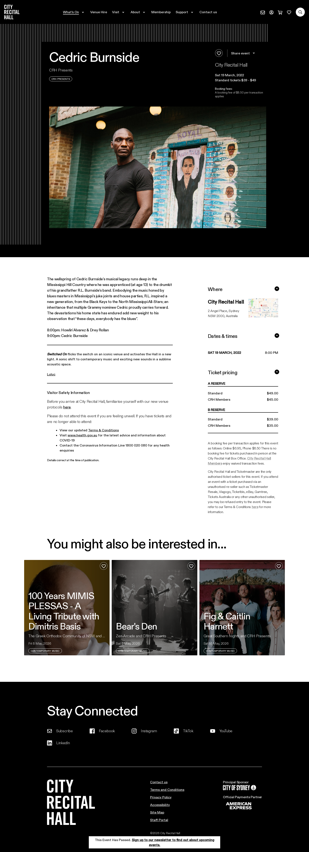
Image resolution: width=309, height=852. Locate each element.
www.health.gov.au (82, 435)
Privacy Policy (161, 797)
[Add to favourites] (219, 53)
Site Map (157, 812)
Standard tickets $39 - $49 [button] (235, 80)
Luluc (51, 374)
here (67, 407)
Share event (243, 53)
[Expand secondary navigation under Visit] (119, 11)
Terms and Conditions (167, 789)
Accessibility (160, 805)
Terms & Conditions (103, 430)
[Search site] (300, 12)
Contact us (159, 782)
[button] (240, 75)
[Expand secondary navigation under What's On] (74, 11)
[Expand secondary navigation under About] (138, 11)
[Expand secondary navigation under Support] (185, 11)
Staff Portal (159, 820)
